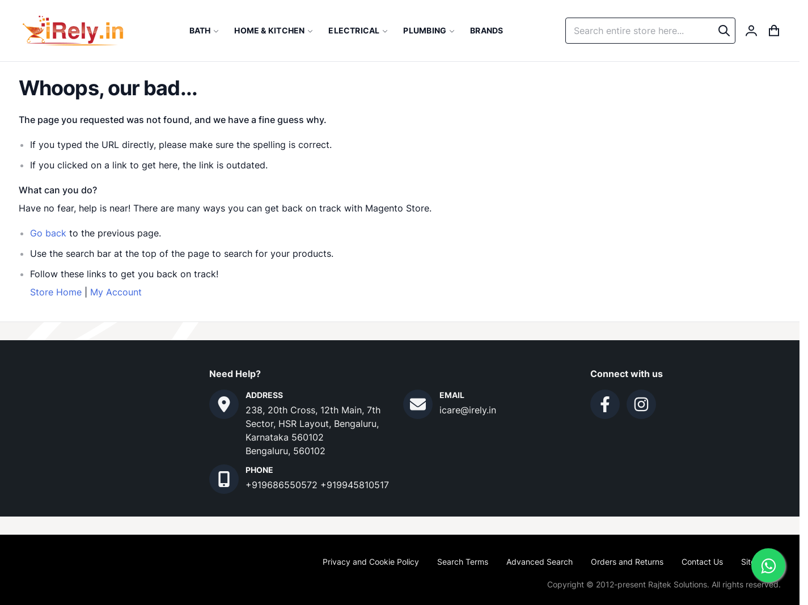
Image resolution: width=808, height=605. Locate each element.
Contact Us (702, 561)
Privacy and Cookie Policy (371, 561)
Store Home (56, 292)
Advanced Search (539, 561)
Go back (48, 233)
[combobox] (650, 31)
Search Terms (462, 561)
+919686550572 (283, 484)
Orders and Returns (627, 561)
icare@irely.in (467, 410)
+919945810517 (354, 484)
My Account (116, 292)
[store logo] (73, 30)
